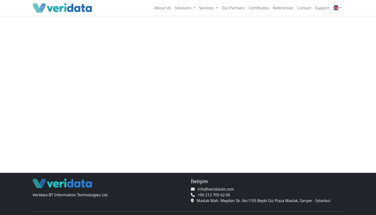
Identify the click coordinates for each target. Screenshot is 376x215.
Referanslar (283, 8)
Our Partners (233, 8)
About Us (162, 8)
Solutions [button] (184, 8)
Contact (304, 8)
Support (322, 8)
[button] (337, 7)
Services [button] (207, 8)
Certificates (259, 8)
